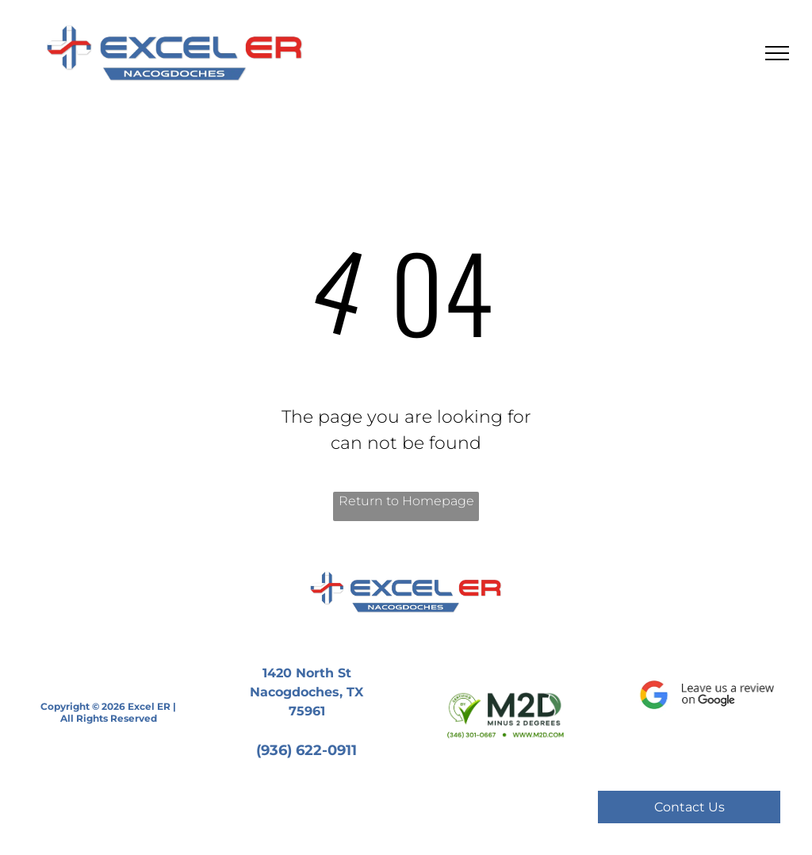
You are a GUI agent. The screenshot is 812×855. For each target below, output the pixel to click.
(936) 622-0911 (306, 750)
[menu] (777, 53)
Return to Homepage (406, 500)
